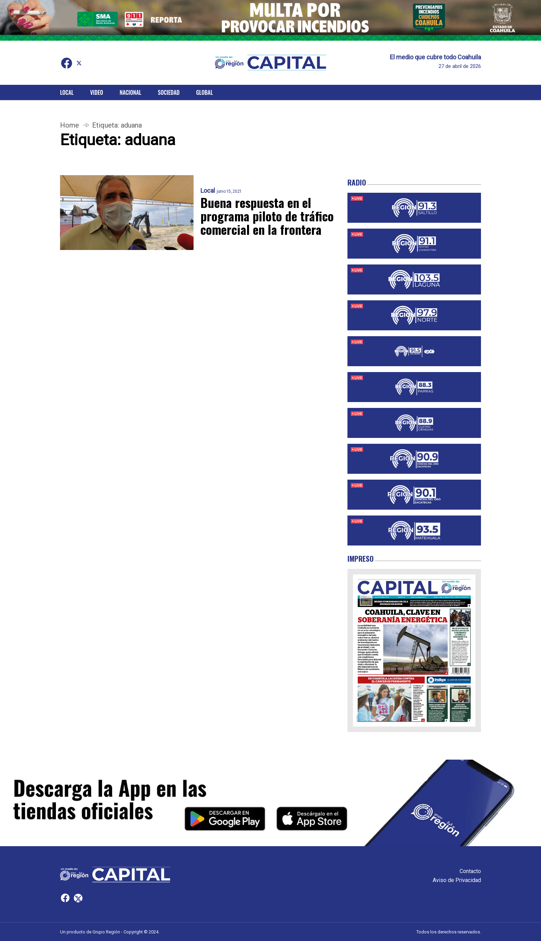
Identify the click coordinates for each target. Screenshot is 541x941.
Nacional (130, 92)
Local (66, 92)
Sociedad (169, 92)
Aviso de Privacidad (457, 880)
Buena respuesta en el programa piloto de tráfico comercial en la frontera (267, 216)
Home (69, 125)
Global (204, 92)
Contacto (470, 871)
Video (96, 92)
